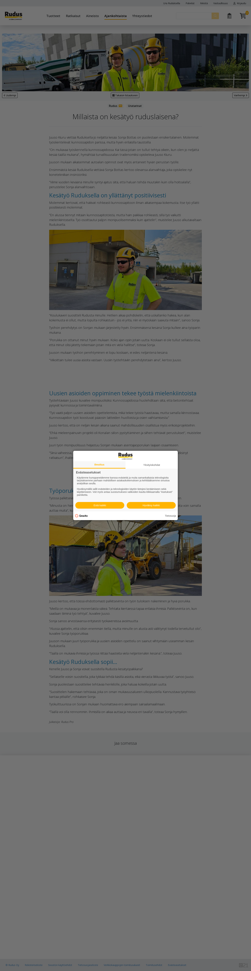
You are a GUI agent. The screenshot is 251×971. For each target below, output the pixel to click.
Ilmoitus (99, 464)
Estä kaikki (100, 505)
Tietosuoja (170, 515)
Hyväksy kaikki (151, 505)
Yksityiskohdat (151, 464)
